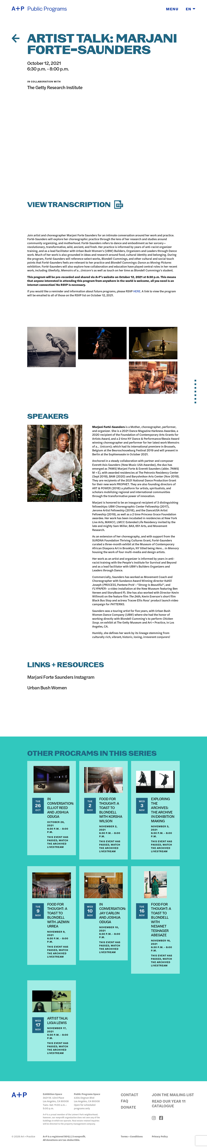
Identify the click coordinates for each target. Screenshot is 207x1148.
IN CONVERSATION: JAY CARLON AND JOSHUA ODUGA (112, 912)
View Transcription (75, 205)
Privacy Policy (160, 1136)
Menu (172, 9)
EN (190, 9)
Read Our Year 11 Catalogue (169, 1103)
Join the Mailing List (173, 1094)
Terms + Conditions (132, 1136)
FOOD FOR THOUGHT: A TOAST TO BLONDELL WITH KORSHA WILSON (110, 809)
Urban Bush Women (47, 687)
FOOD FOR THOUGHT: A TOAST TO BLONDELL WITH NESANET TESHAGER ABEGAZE (161, 919)
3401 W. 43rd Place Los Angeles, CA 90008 (56, 1099)
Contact (129, 1094)
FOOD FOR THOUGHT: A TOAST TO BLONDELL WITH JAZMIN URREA (58, 915)
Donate (128, 1107)
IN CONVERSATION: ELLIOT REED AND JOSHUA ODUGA (60, 807)
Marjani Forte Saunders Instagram (60, 676)
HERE (136, 291)
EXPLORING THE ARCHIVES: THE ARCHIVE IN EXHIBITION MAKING (162, 809)
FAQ (124, 1101)
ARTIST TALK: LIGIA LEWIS (57, 1020)
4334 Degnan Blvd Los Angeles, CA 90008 (87, 1099)
